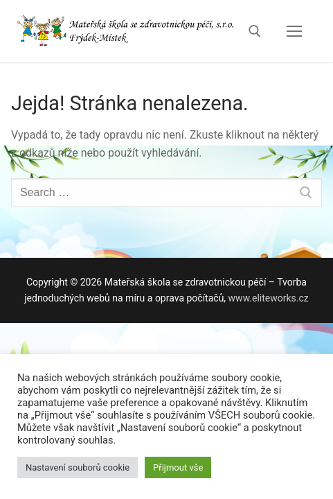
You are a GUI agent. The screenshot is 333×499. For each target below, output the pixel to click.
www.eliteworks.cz (268, 298)
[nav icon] (294, 31)
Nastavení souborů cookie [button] (77, 467)
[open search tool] (255, 31)
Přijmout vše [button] (178, 467)
